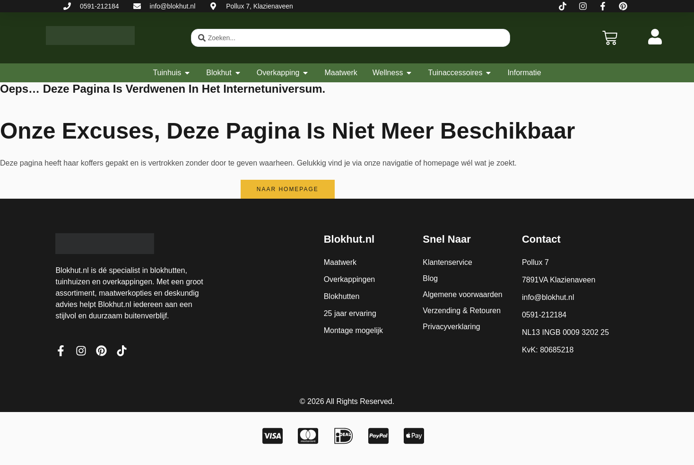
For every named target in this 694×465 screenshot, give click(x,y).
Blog (430, 278)
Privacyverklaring (451, 327)
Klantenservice (447, 262)
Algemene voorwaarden (463, 294)
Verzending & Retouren (462, 311)
